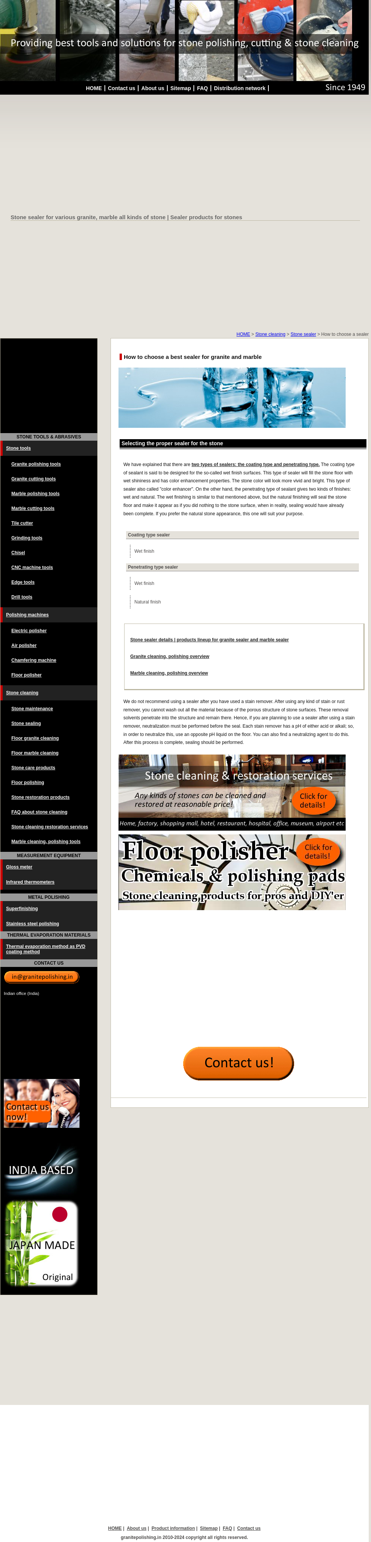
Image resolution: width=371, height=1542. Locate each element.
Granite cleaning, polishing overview (169, 656)
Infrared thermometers (30, 882)
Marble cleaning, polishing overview (169, 673)
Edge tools (22, 582)
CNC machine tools (32, 567)
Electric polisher (29, 630)
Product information (173, 1528)
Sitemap (180, 88)
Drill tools (21, 597)
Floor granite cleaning (35, 738)
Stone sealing (26, 723)
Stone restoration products (40, 797)
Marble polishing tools (35, 493)
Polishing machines (27, 614)
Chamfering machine (33, 660)
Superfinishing (22, 908)
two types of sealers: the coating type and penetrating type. (256, 464)
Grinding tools (26, 538)
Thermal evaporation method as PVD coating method (45, 949)
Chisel (18, 552)
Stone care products (33, 767)
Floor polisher (26, 675)
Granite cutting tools (33, 479)
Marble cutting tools (33, 508)
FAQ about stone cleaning (39, 812)
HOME (94, 88)
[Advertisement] (185, 155)
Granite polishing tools (36, 464)
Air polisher (24, 645)
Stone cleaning (270, 334)
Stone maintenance (32, 708)
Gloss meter (19, 867)
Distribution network (239, 88)
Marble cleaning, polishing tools (46, 841)
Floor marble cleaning (35, 753)
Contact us (121, 88)
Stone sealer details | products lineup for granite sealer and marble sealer (209, 639)
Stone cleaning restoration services (49, 826)
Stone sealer (303, 334)
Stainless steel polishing (32, 923)
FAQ (202, 88)
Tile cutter (22, 523)
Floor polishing (27, 782)
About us (152, 88)
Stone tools (18, 448)
